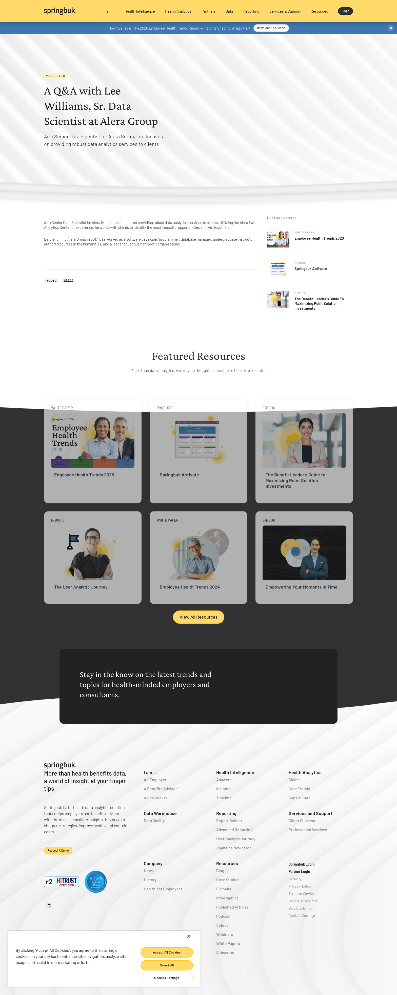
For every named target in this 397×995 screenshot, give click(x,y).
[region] (104, 959)
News (149, 870)
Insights (223, 788)
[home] (70, 11)
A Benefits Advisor (160, 788)
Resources (227, 863)
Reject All (167, 965)
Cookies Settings (302, 915)
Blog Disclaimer (301, 908)
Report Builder (229, 820)
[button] (110, 11)
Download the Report (271, 28)
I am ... (150, 772)
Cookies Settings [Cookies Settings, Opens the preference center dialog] (166, 978)
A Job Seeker (155, 797)
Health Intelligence (235, 772)
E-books (223, 888)
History (150, 879)
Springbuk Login (302, 864)
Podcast (223, 916)
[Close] (188, 936)
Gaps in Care (300, 797)
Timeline (224, 797)
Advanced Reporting (234, 829)
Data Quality (154, 820)
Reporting (226, 813)
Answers (224, 779)
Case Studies (228, 879)
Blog (220, 870)
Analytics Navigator (233, 847)
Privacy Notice (300, 886)
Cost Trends (299, 788)
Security (295, 879)
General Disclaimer (303, 901)
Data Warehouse (160, 813)
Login (345, 11)
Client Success (302, 820)
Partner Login (299, 871)
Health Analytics (305, 772)
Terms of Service (301, 893)
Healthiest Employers (163, 888)
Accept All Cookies (166, 952)
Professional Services (308, 829)
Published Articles (232, 906)
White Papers (228, 943)
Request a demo (58, 850)
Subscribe (225, 952)
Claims (295, 779)
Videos (68, 280)
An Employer (155, 779)
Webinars (224, 934)
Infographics (227, 897)
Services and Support (310, 813)
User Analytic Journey (235, 838)
